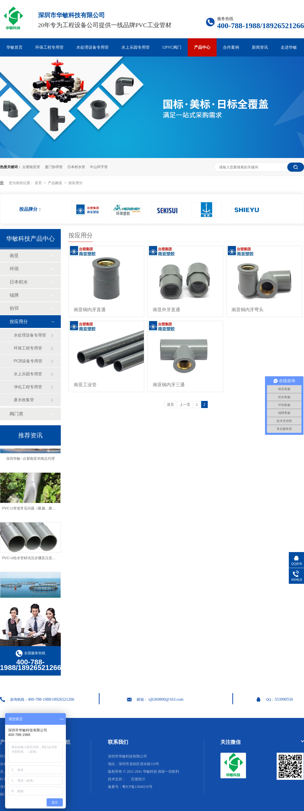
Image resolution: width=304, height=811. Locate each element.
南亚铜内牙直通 (90, 309)
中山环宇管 (99, 167)
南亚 (14, 255)
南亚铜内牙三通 (169, 384)
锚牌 (14, 295)
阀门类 (16, 413)
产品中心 (202, 47)
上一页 (185, 404)
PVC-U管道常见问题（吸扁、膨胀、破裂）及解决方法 (45, 509)
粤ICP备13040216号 (137, 787)
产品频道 (55, 183)
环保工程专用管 (49, 47)
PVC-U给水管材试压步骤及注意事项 (30, 559)
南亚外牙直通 (166, 309)
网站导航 (60, 742)
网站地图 (57, 779)
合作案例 (231, 47)
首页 (39, 183)
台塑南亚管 (31, 167)
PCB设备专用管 (28, 361)
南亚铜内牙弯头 (247, 309)
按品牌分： (30, 208)
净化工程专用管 (28, 387)
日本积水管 (76, 167)
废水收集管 (24, 400)
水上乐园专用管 (135, 47)
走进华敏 (289, 47)
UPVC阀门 (171, 47)
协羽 (14, 308)
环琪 (14, 268)
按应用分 (75, 183)
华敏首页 (14, 47)
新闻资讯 (260, 47)
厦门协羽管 (54, 167)
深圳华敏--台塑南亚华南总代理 (30, 459)
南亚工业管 (85, 384)
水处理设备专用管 (92, 47)
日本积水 (19, 282)
